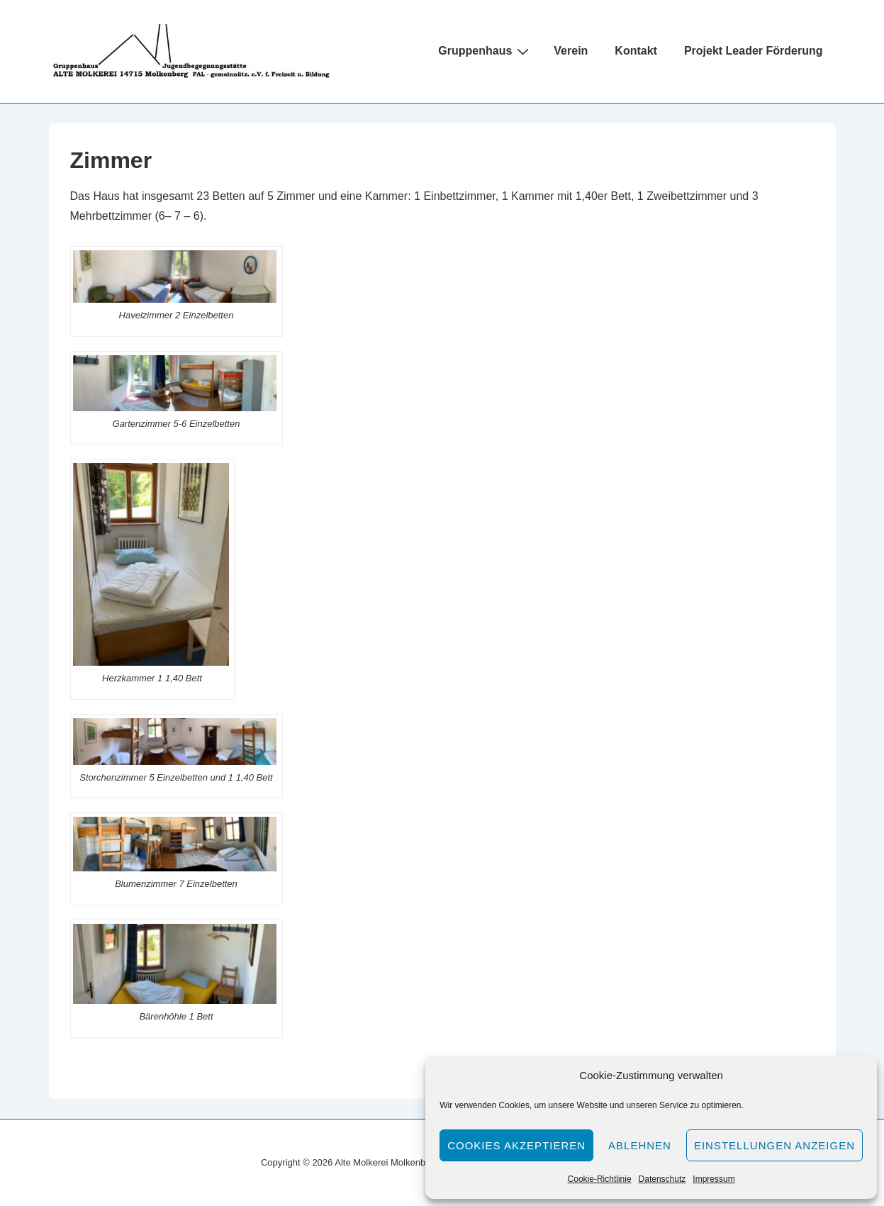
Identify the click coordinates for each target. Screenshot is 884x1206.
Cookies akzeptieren (516, 1145)
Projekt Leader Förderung (753, 51)
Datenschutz (662, 1179)
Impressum (713, 1179)
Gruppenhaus (485, 51)
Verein (571, 51)
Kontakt (636, 51)
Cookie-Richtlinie (600, 1179)
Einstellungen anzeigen (774, 1145)
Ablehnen (639, 1145)
